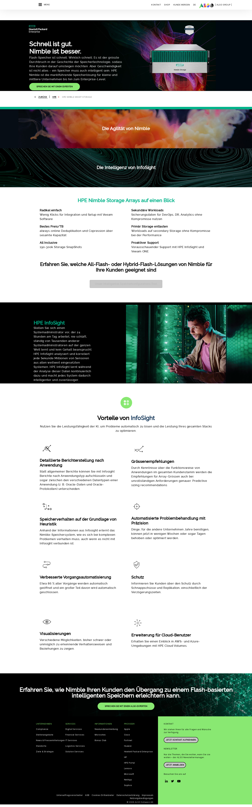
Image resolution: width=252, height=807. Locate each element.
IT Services (71, 701)
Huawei (128, 707)
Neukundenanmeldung (106, 690)
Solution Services (74, 713)
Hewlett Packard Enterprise (138, 713)
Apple (127, 690)
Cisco (127, 696)
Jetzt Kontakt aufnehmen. (181, 701)
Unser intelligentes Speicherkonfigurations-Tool (126, 275)
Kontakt (156, 5)
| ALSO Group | (223, 5)
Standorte (41, 707)
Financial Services (74, 696)
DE (194, 5)
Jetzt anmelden (175, 726)
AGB (87, 756)
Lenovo (128, 729)
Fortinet (128, 701)
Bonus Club (100, 701)
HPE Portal (129, 724)
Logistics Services (75, 707)
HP (125, 718)
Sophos (128, 746)
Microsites (100, 696)
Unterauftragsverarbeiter (69, 756)
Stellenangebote (44, 696)
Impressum (147, 756)
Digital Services (73, 690)
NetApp (128, 741)
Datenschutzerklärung (128, 756)
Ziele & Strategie (45, 713)
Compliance (42, 690)
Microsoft (129, 735)
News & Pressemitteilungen (50, 701)
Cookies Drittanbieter (103, 756)
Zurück (43, 89)
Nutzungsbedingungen (141, 759)
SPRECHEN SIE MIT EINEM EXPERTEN (54, 78)
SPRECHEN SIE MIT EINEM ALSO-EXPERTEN (126, 667)
